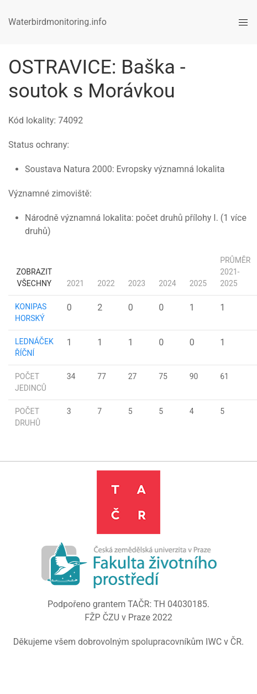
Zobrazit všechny (35, 277)
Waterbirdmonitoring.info (57, 22)
